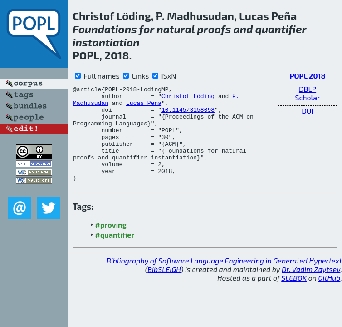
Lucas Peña (143, 107)
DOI (307, 110)
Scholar (307, 97)
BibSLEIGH (164, 288)
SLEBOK (294, 296)
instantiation (106, 42)
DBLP (307, 88)
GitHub (329, 296)
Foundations (105, 28)
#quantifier (115, 253)
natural (175, 28)
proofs (214, 28)
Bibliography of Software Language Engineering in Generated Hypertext (224, 279)
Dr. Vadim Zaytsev (311, 288)
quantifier (281, 28)
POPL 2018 (308, 75)
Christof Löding (188, 98)
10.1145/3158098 (188, 115)
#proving (111, 243)
